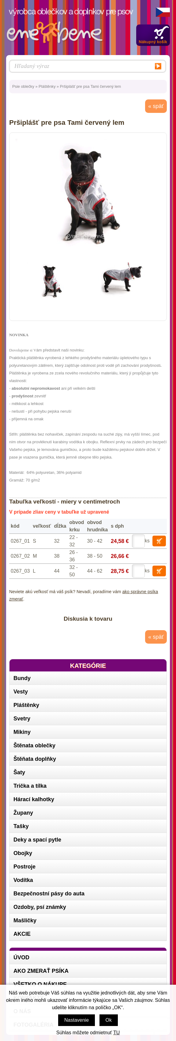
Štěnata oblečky (34, 745)
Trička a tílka (30, 786)
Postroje (24, 867)
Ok (109, 1020)
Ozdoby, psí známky (39, 907)
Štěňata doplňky (34, 759)
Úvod (21, 957)
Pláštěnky (47, 86)
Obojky (22, 853)
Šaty (19, 772)
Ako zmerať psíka (41, 971)
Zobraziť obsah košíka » (153, 35)
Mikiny (22, 732)
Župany (23, 813)
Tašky (21, 826)
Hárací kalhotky (33, 799)
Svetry (21, 719)
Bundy (22, 678)
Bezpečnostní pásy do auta (48, 893)
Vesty (20, 692)
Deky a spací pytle (37, 840)
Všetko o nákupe (40, 984)
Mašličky (24, 920)
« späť (156, 106)
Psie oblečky (23, 86)
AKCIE (22, 934)
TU (116, 1032)
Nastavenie (76, 1020)
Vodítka (23, 880)
